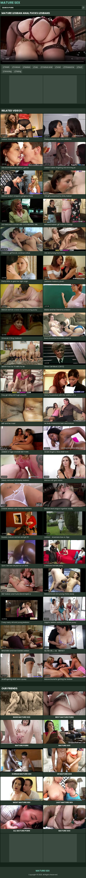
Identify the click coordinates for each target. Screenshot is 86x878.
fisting (18, 71)
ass (36, 67)
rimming (8, 71)
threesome (69, 67)
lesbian (27, 67)
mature (17, 67)
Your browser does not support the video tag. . (43, 40)
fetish (7, 67)
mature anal (47, 67)
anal (58, 67)
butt (80, 67)
